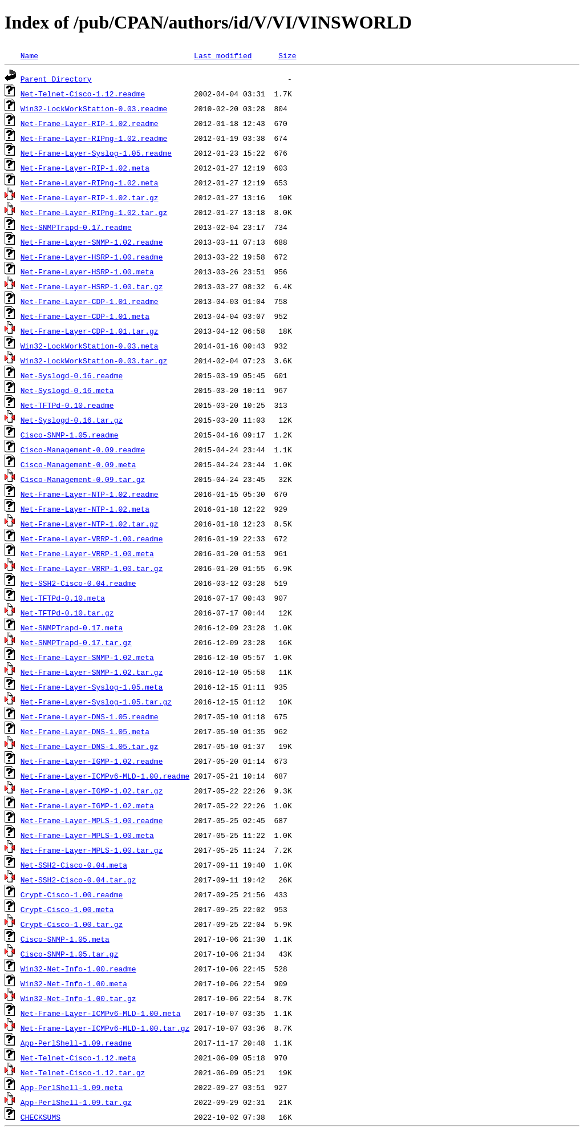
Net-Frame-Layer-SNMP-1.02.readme (92, 242)
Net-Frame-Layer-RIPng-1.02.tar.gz (94, 212)
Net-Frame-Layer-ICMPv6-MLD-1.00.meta (101, 1013)
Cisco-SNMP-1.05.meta (65, 939)
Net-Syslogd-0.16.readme (72, 375)
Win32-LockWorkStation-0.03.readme (94, 108)
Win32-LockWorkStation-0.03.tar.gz (94, 360)
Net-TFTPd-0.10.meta (63, 598)
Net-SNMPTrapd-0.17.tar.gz (76, 642)
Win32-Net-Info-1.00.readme (78, 968)
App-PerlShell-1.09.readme (76, 1043)
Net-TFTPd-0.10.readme (67, 405)
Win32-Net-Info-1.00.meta (74, 983)
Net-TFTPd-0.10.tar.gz (67, 613)
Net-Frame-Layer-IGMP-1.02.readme (92, 761)
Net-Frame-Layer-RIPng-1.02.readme (94, 138)
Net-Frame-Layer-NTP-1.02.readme (90, 494)
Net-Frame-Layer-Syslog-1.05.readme (96, 153)
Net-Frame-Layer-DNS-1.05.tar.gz (90, 746)
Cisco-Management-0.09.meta (78, 464)
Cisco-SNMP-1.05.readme (70, 435)
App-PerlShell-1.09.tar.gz (76, 1102)
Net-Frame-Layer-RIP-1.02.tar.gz (90, 197)
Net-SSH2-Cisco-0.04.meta (74, 865)
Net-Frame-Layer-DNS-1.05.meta (85, 731)
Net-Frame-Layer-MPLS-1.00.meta (87, 835)
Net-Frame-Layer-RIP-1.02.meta (85, 168)
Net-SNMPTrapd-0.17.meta (72, 627)
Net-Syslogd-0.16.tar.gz (72, 420)
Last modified (223, 55)
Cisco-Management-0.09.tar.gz (83, 479)
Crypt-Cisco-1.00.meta (67, 909)
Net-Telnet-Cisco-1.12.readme (83, 93)
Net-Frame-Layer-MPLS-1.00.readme (92, 820)
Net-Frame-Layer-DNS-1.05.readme (90, 716)
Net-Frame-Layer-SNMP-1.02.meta (87, 657)
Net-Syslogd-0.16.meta (67, 390)
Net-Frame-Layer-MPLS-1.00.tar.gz (92, 850)
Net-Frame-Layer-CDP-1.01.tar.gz (90, 331)
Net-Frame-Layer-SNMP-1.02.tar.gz (92, 672)
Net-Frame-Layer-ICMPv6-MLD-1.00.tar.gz (105, 1028)
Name (29, 55)
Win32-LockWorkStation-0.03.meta (90, 346)
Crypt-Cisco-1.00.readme (72, 894)
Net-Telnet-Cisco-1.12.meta (78, 1057)
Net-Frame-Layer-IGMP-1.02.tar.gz (92, 790)
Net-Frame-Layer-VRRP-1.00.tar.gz (92, 568)
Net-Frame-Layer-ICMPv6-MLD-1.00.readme (105, 776)
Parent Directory (56, 79)
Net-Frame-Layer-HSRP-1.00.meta (87, 271)
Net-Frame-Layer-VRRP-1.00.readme (92, 538)
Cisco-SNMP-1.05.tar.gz (70, 954)
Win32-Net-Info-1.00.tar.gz (78, 998)
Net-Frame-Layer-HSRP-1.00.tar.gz (92, 286)
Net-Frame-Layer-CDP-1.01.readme (90, 301)
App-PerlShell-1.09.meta (72, 1087)
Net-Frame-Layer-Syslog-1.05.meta (92, 687)
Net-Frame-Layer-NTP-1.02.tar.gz (90, 524)
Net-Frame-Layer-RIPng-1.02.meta (90, 182)
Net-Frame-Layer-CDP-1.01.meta (85, 316)
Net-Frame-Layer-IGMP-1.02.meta (87, 805)
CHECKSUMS (40, 1117)
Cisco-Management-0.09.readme (83, 449)
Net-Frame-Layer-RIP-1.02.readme (90, 123)
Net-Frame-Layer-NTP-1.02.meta (85, 509)
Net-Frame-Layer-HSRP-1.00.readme (92, 257)
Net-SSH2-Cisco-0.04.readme (78, 583)
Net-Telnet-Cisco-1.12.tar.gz (83, 1072)
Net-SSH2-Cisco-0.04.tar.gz (78, 879)
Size (287, 55)
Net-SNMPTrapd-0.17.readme (76, 227)
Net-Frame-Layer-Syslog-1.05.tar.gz (96, 701)
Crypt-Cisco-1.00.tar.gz (72, 924)
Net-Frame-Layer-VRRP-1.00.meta (87, 553)
